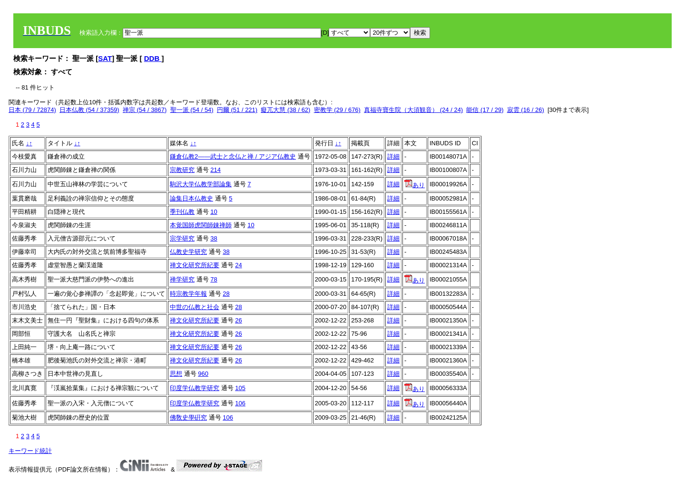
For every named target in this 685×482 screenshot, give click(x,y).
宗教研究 (182, 169)
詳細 (393, 156)
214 (215, 169)
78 (213, 279)
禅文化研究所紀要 (194, 265)
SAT (105, 58)
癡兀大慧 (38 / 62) (285, 109)
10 (213, 211)
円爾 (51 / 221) (237, 109)
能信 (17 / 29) (484, 109)
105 (240, 388)
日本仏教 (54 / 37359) (89, 109)
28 (226, 293)
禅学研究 (182, 279)
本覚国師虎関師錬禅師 (201, 225)
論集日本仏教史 (191, 198)
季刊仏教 (182, 211)
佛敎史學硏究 (188, 417)
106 (240, 403)
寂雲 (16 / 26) (525, 109)
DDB (153, 58)
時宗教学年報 (188, 293)
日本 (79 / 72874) (32, 109)
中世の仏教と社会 (194, 307)
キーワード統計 (30, 450)
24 (238, 265)
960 (203, 373)
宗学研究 (182, 238)
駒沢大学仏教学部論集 (201, 184)
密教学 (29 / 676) (337, 109)
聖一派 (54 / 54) (192, 109)
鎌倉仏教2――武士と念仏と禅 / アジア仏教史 (233, 156)
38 (213, 238)
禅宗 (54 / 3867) (145, 109)
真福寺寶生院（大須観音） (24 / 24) (413, 109)
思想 (176, 373)
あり (414, 185)
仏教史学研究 (188, 251)
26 (238, 320)
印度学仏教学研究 (194, 388)
